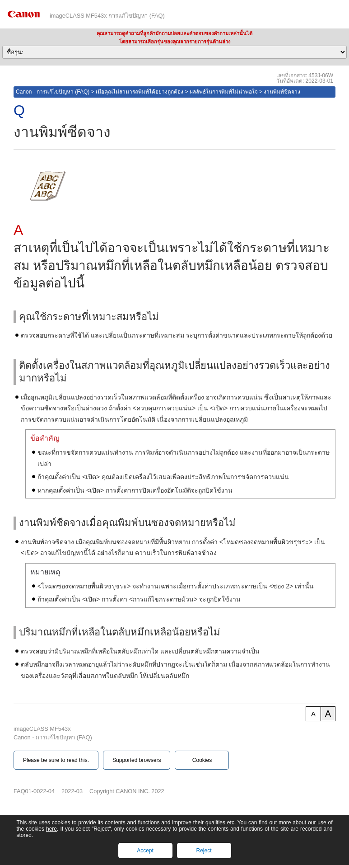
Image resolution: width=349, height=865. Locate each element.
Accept (145, 850)
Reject (203, 850)
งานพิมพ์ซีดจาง (282, 92)
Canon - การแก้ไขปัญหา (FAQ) (52, 92)
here (51, 829)
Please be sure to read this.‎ (56, 760)
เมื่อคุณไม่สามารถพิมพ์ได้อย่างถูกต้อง (139, 92)
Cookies (202, 760)
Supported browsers (136, 760)
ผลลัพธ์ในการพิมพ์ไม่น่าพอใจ (224, 92)
